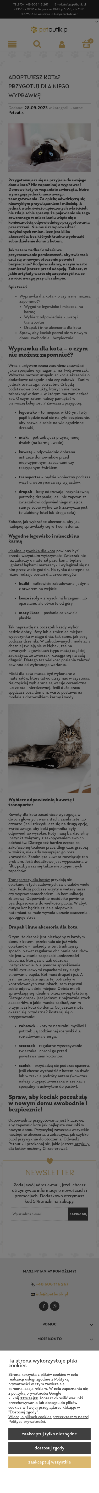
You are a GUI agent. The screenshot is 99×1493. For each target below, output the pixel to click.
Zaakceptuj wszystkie (49, 1462)
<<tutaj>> (29, 1398)
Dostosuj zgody (49, 1448)
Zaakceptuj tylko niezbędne (49, 1434)
